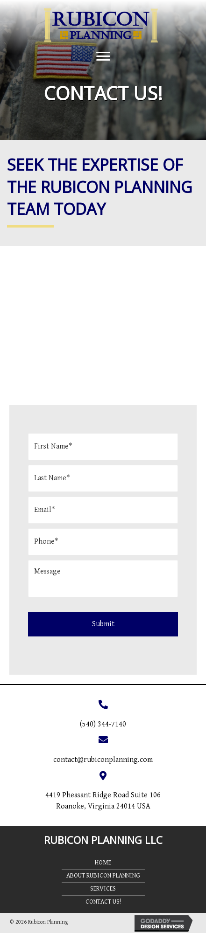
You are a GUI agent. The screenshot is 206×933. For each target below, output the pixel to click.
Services (103, 888)
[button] (103, 56)
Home (103, 862)
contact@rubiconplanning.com (103, 759)
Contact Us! (103, 901)
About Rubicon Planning (103, 875)
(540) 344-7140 (103, 724)
